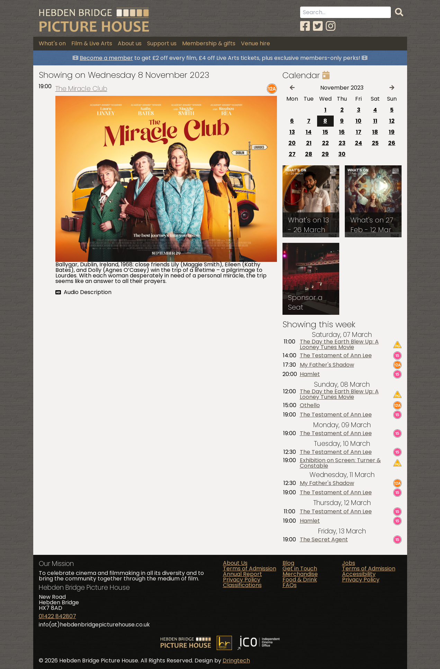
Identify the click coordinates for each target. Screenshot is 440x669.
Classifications (242, 585)
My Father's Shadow (327, 365)
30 (341, 154)
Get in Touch (299, 568)
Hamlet (310, 374)
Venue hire (255, 43)
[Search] (399, 12)
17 (358, 132)
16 (342, 132)
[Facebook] (305, 26)
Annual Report (242, 574)
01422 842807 (57, 616)
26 (391, 143)
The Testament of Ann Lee (336, 355)
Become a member (106, 58)
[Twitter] (318, 26)
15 (325, 132)
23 (342, 143)
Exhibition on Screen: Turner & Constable (340, 463)
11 (375, 121)
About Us (235, 563)
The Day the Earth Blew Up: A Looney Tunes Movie (339, 344)
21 (309, 143)
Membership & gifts (208, 43)
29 (325, 154)
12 (392, 121)
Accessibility (359, 574)
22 (325, 143)
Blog (288, 563)
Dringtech (236, 661)
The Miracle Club (81, 88)
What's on (52, 43)
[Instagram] (330, 26)
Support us (162, 43)
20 (292, 143)
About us (130, 43)
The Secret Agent (324, 539)
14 (309, 132)
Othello (310, 405)
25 (375, 143)
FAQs (289, 585)
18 (375, 132)
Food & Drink (299, 580)
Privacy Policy (241, 580)
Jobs (348, 563)
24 (358, 143)
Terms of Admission (249, 568)
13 (292, 132)
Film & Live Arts (91, 43)
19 (392, 132)
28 (308, 154)
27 (292, 154)
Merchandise (300, 574)
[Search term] (345, 12)
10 (358, 121)
